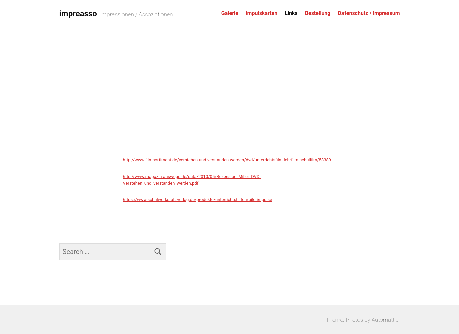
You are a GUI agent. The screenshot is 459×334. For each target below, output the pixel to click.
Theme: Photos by (349, 319)
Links (291, 13)
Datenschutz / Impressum (369, 13)
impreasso (78, 13)
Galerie (229, 13)
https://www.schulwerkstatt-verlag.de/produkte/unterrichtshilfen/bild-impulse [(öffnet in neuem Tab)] (197, 199)
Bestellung (318, 13)
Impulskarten (261, 13)
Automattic (385, 319)
